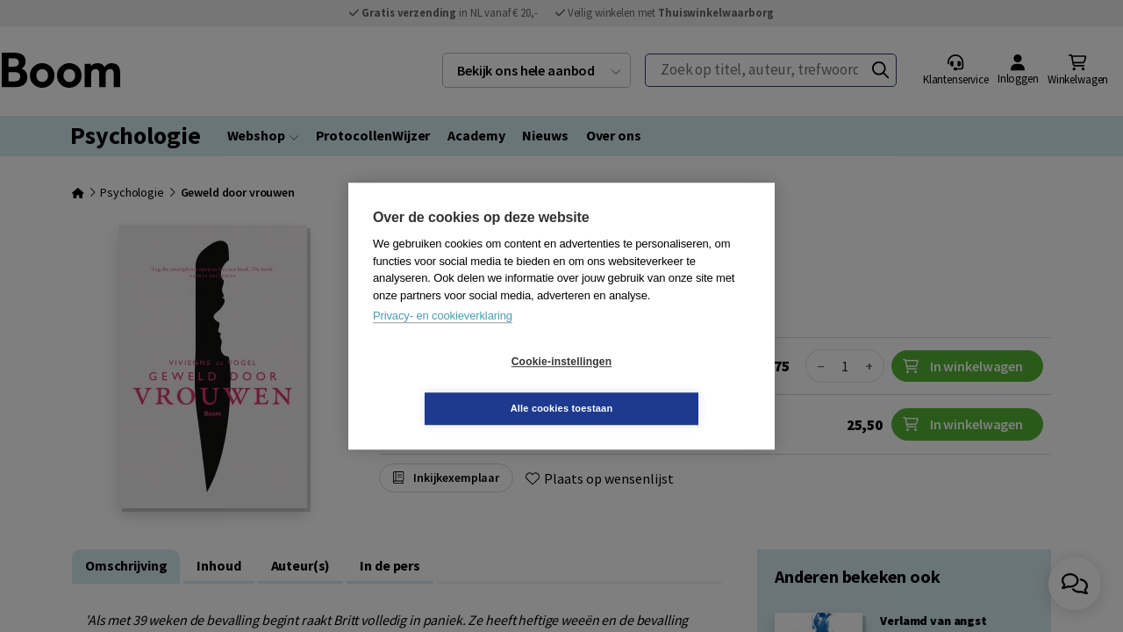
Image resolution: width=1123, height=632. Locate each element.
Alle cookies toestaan (666, 384)
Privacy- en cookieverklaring (442, 339)
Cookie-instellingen (457, 385)
